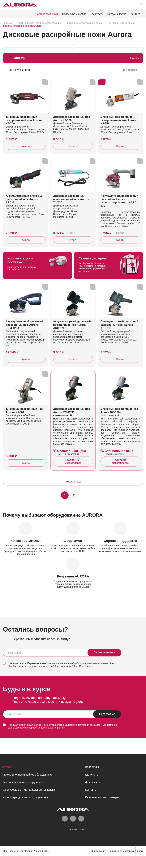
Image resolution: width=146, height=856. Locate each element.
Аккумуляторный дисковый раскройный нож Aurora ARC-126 (72, 336)
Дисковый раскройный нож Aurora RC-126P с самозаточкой (72, 427)
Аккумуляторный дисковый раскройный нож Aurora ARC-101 (119, 336)
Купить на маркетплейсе (73, 477)
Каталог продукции (47, 14)
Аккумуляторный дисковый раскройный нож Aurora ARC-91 (25, 206)
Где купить (97, 14)
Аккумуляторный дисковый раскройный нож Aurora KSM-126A (25, 336)
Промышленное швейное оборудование (27, 774)
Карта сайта (97, 851)
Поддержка (92, 766)
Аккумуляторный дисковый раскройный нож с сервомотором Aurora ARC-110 (119, 208)
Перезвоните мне (104, 668)
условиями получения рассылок (82, 740)
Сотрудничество (116, 14)
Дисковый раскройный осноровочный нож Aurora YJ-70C (71, 206)
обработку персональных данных (47, 743)
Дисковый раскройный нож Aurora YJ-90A (25, 425)
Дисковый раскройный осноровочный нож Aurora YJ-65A (118, 123)
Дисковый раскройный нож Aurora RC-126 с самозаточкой (119, 427)
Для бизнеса (92, 782)
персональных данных (95, 679)
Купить (25, 149)
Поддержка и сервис (74, 14)
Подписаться (107, 729)
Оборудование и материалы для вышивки (29, 789)
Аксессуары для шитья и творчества (25, 797)
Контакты (136, 14)
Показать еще (73, 497)
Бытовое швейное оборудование (23, 782)
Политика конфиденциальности (125, 851)
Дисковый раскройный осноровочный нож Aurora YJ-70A (24, 123)
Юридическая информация (102, 797)
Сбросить (134, 58)
